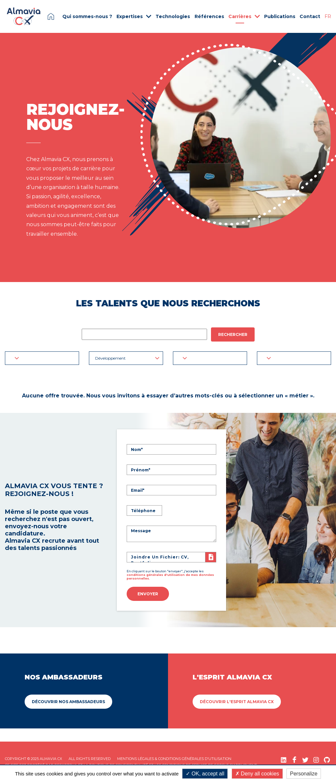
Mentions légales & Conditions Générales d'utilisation (174, 758)
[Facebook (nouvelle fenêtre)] (294, 760)
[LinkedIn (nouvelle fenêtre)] (284, 760)
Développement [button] (127, 358)
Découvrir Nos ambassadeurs (68, 701)
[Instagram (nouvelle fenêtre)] (316, 760)
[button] (42, 358)
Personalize (304, 773)
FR (328, 16)
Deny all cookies (257, 773)
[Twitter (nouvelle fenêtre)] (305, 760)
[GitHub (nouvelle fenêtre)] (327, 760)
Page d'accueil (51, 16)
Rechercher (232, 334)
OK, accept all (205, 773)
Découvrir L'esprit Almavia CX (237, 701)
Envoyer (147, 593)
